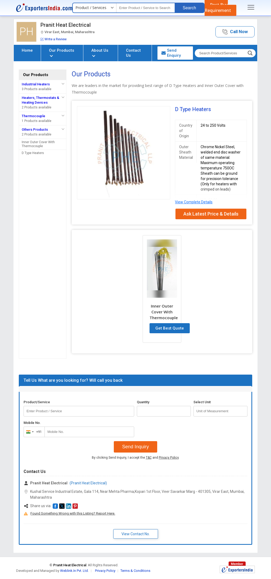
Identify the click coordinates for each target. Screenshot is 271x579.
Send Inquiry (135, 446)
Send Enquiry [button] (171, 53)
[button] (235, 32)
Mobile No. (32, 423)
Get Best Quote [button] (169, 328)
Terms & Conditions (135, 571)
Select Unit (202, 402)
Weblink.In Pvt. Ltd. (74, 571)
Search (189, 8)
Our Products (61, 52)
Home (27, 50)
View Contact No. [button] (135, 534)
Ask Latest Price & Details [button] (210, 214)
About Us (99, 52)
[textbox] (145, 8)
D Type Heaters (33, 153)
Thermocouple (33, 116)
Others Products (35, 129)
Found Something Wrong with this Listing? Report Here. (72, 513)
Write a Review (53, 39)
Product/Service (37, 402)
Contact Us (133, 53)
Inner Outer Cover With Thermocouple (38, 144)
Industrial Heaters (36, 84)
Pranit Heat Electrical (65, 25)
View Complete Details (194, 202)
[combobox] (33, 432)
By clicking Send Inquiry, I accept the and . (135, 457)
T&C (149, 457)
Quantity (143, 402)
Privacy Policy (169, 457)
